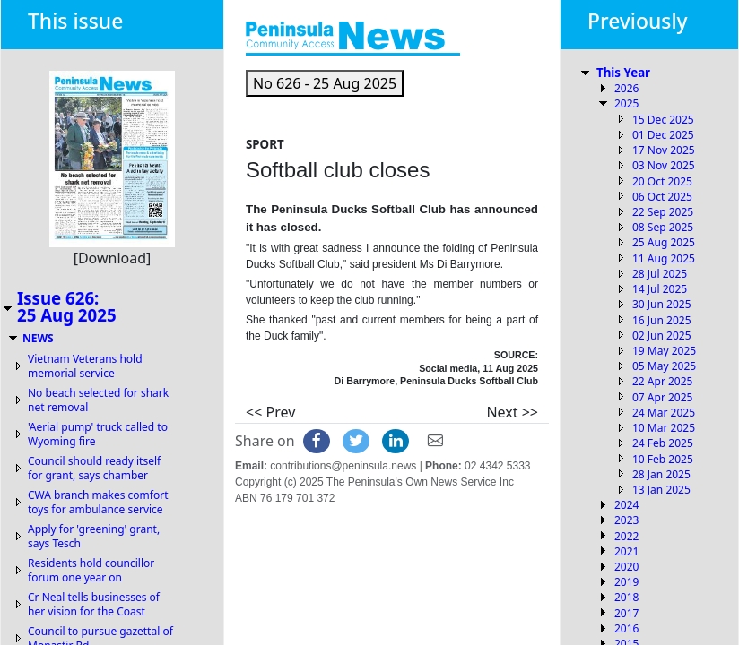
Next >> (512, 412)
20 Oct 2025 (662, 181)
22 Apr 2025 (662, 381)
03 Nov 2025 (663, 165)
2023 (626, 520)
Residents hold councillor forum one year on (91, 570)
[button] (325, 83)
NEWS (38, 338)
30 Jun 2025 (661, 304)
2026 (626, 88)
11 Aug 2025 (663, 258)
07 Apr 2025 (662, 397)
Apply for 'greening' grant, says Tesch (94, 536)
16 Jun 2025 (661, 320)
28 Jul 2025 (659, 273)
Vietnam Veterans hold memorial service (85, 366)
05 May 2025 (664, 366)
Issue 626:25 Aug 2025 (67, 306)
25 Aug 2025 (663, 242)
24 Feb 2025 (662, 443)
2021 (626, 551)
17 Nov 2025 (663, 150)
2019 (626, 581)
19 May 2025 (664, 350)
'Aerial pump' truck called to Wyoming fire (98, 434)
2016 (626, 628)
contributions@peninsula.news (343, 466)
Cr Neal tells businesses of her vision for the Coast (94, 604)
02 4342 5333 (497, 466)
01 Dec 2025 (663, 134)
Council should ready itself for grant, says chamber (94, 468)
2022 (626, 536)
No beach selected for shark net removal (98, 400)
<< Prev (270, 412)
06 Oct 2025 (662, 196)
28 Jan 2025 (661, 474)
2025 (626, 103)
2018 (626, 597)
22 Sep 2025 (662, 211)
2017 (626, 613)
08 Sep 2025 (662, 227)
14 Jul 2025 (659, 289)
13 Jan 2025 (661, 489)
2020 (626, 566)
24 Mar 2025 (663, 412)
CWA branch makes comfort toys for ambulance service (98, 502)
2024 (626, 504)
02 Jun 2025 (661, 335)
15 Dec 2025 (663, 119)
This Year (623, 72)
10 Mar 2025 (663, 427)
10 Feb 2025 (662, 459)
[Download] (113, 258)
